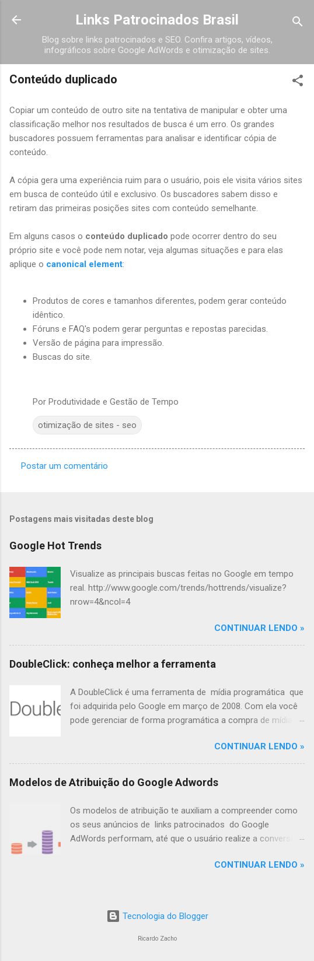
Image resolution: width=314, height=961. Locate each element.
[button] (298, 82)
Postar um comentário (64, 466)
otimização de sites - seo (87, 425)
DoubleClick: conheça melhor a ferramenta (112, 664)
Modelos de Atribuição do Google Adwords (113, 782)
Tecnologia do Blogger (157, 916)
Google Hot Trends (55, 545)
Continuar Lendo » (259, 628)
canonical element (84, 264)
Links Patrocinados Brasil (157, 20)
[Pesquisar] (298, 23)
